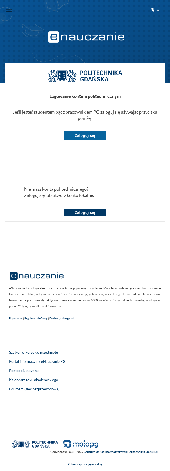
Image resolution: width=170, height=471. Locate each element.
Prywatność (15, 318)
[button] (155, 9)
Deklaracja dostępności (62, 318)
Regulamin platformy (36, 318)
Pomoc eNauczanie (24, 371)
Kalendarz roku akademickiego (33, 380)
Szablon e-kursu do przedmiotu (33, 352)
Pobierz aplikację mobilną (85, 464)
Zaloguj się (85, 135)
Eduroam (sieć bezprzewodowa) (34, 389)
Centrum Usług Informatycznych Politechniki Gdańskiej (121, 451)
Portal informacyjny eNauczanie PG (37, 362)
